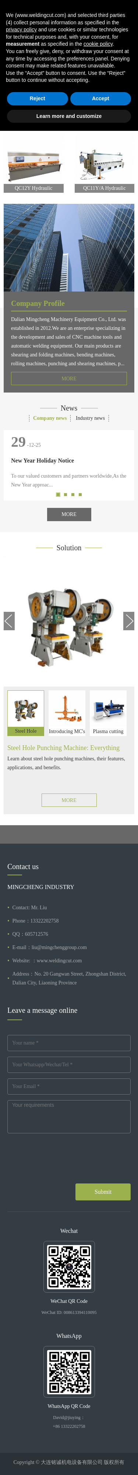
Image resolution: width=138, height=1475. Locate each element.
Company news (50, 418)
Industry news (90, 418)
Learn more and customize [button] (69, 1460)
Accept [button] (100, 1443)
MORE (68, 378)
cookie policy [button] (98, 1388)
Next (127, 58)
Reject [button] (37, 1443)
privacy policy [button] (21, 1374)
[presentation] (63, 1165)
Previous (11, 58)
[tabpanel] (69, 58)
